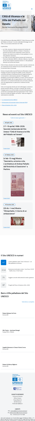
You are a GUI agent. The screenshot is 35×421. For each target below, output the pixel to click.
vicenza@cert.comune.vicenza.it (19, 411)
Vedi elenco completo (28, 302)
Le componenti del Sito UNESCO (9, 99)
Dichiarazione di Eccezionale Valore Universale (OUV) (14, 102)
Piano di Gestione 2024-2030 (9, 105)
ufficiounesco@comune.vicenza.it (18, 413)
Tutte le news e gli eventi (17, 118)
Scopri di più (6, 148)
